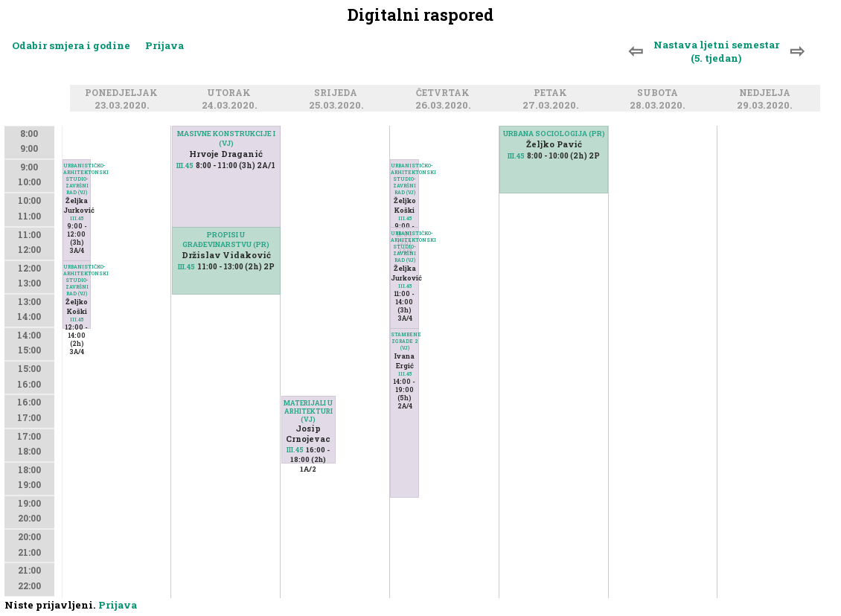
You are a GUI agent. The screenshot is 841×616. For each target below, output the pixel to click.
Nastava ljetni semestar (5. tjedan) (716, 51)
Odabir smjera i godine (71, 45)
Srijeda (338, 93)
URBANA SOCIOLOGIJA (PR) (554, 133)
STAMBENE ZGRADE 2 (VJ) (404, 341)
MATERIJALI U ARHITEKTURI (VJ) (308, 411)
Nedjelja (767, 93)
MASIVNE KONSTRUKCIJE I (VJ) (226, 138)
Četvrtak (445, 93)
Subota (659, 93)
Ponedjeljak (123, 93)
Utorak (231, 93)
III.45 (76, 319)
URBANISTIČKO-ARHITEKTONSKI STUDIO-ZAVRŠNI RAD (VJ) (76, 280)
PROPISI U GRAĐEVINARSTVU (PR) (225, 239)
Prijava (164, 45)
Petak (553, 93)
